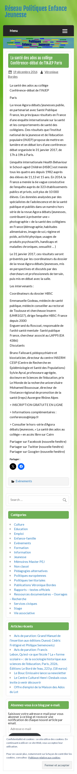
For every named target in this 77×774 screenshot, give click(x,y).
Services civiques (25, 603)
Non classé (21, 566)
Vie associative (24, 613)
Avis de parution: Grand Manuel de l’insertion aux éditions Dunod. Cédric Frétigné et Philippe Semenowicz (35, 640)
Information (22, 552)
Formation (21, 548)
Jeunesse (20, 557)
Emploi (19, 533)
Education (21, 529)
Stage (18, 608)
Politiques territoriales (29, 580)
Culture (19, 524)
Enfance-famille (25, 538)
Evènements (24, 481)
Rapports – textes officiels (32, 589)
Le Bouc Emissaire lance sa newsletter (40, 673)
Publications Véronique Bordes (35, 585)
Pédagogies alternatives (31, 571)
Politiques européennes (30, 575)
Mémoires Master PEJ (29, 561)
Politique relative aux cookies (44, 757)
